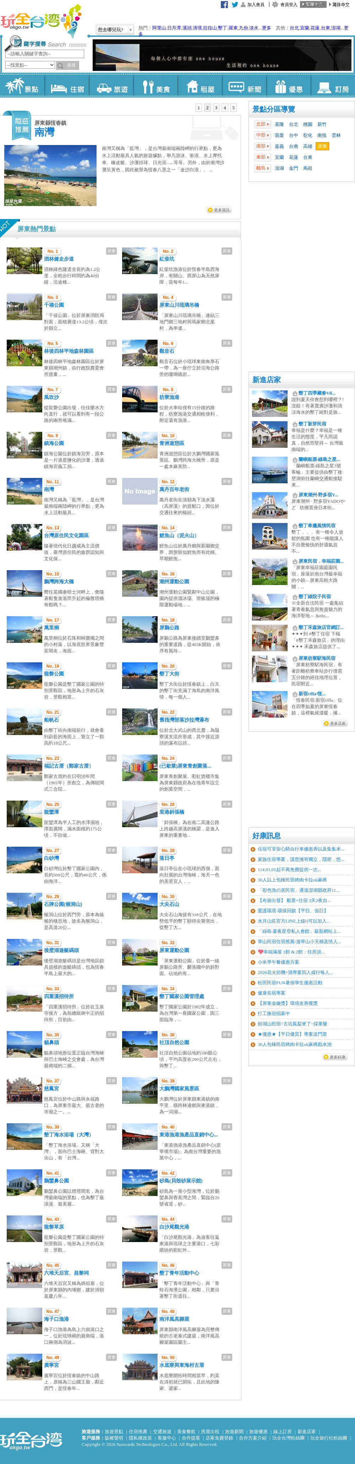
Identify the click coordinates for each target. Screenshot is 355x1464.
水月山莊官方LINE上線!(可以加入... (294, 921)
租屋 (200, 85)
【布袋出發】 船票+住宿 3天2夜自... (294, 900)
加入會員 (255, 4)
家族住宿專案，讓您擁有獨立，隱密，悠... (301, 859)
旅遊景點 (114, 1431)
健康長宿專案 (271, 993)
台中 (293, 135)
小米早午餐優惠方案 (278, 962)
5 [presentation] (234, 107)
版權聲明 (114, 1438)
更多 (266, 27)
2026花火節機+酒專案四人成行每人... (295, 972)
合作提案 (191, 1438)
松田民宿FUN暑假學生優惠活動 (290, 982)
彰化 (307, 135)
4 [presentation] (225, 107)
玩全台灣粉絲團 (288, 1438)
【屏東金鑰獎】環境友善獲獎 (288, 1003)
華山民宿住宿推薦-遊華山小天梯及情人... (299, 941)
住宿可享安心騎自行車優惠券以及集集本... (301, 849)
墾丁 (222, 27)
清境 (197, 27)
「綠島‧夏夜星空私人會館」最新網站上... (299, 931)
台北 (294, 27)
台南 (293, 146)
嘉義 (279, 146)
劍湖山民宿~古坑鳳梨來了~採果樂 (292, 1023)
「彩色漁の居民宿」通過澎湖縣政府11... (298, 890)
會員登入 (288, 4)
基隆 (279, 124)
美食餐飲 (186, 1431)
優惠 (288, 85)
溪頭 (187, 27)
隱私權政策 (140, 1438)
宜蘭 (304, 27)
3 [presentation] (216, 107)
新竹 (322, 124)
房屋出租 (210, 1431)
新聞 (244, 85)
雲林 (336, 135)
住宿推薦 (138, 1431)
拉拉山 (210, 27)
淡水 (253, 27)
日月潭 (174, 27)
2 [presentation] (207, 107)
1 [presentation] (199, 107)
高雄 (307, 146)
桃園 (307, 124)
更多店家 (338, 723)
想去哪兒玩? (110, 29)
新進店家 (306, 1431)
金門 (293, 168)
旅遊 (111, 85)
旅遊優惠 (258, 1431)
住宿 (66, 85)
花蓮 (315, 27)
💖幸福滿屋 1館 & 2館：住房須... (291, 951)
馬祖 (307, 168)
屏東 (322, 146)
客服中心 (167, 1438)
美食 (155, 85)
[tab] (199, 107)
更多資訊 (222, 210)
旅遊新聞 (234, 1431)
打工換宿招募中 (274, 1013)
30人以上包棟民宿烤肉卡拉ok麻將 (292, 880)
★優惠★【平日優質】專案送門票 (292, 1034)
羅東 (233, 27)
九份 (243, 27)
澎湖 (335, 27)
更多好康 (337, 1057)
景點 (22, 85)
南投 (322, 135)
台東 (325, 27)
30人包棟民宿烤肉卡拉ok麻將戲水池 (295, 1044)
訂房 (333, 85)
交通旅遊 (162, 1431)
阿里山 (159, 27)
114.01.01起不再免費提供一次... (289, 869)
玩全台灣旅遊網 (41, 21)
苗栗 (279, 135)
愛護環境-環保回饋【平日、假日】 (293, 910)
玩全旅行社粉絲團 (328, 1438)
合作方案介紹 (253, 1438)
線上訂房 (282, 1431)
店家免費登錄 (219, 1438)
